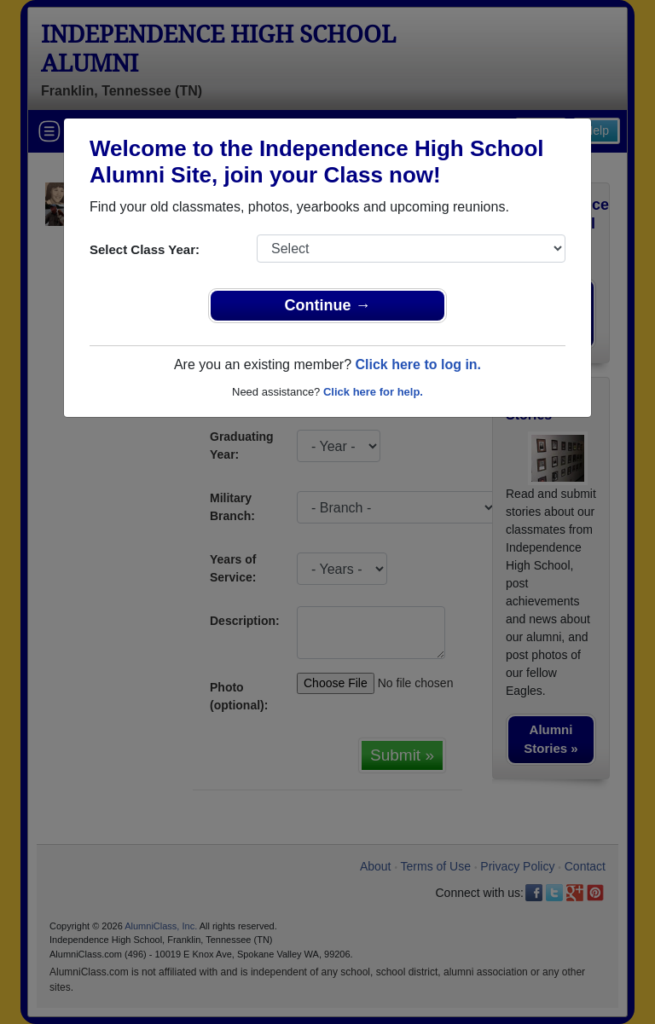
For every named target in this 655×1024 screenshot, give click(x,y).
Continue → (328, 305)
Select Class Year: (145, 249)
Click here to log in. (418, 364)
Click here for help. (373, 391)
